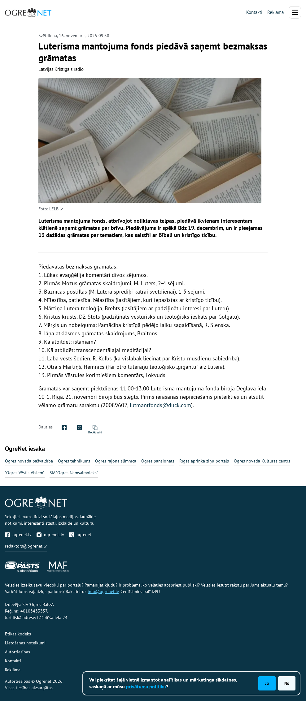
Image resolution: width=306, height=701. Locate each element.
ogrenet (80, 534)
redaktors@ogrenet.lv (26, 546)
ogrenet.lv (18, 534)
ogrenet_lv (50, 534)
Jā (267, 683)
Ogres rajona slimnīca (115, 461)
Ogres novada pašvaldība (29, 461)
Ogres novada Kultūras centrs (262, 461)
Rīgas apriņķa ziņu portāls (204, 461)
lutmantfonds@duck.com (160, 405)
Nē (286, 683)
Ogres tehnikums (74, 461)
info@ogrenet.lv (103, 591)
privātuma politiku (146, 686)
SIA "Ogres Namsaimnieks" (74, 472)
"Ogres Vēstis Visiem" (25, 472)
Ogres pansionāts (157, 461)
